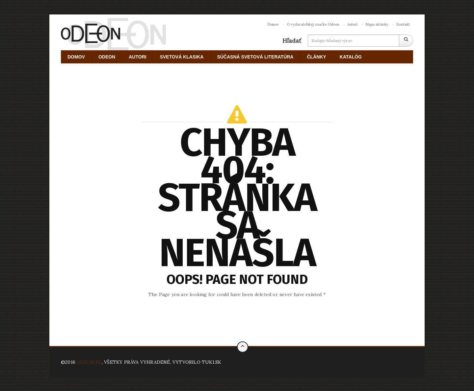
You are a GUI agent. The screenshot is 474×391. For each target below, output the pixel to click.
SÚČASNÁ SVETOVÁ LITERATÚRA (255, 56)
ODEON (106, 56)
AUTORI (137, 56)
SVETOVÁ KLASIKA (182, 56)
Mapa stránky (376, 24)
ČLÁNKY (316, 56)
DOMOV (76, 56)
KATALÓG (351, 56)
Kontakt (403, 24)
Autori (352, 24)
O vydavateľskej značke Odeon (313, 24)
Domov (273, 24)
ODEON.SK (89, 362)
